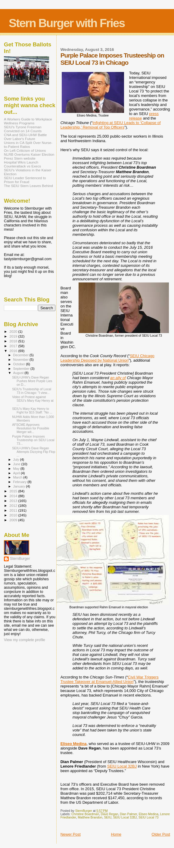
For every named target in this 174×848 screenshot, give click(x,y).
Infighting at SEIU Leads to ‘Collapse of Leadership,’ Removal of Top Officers (111, 124)
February (20, 482)
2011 (13, 510)
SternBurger (20, 558)
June (17, 464)
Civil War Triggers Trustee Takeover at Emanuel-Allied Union (110, 679)
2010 (13, 515)
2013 (13, 501)
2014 (13, 496)
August (19, 373)
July (16, 459)
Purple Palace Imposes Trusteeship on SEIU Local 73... (33, 440)
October (19, 364)
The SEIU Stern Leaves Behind (28, 186)
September (22, 368)
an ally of (118, 378)
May (16, 468)
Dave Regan (109, 814)
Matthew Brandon (90, 817)
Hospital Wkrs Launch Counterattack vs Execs (22, 164)
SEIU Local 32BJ (122, 766)
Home (116, 834)
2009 (13, 520)
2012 (13, 505)
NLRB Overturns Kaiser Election (29, 154)
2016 (13, 351)
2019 (13, 336)
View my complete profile (24, 640)
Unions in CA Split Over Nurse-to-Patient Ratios (28, 144)
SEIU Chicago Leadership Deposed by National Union (107, 358)
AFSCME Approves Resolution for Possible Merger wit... (30, 428)
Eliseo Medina (74, 743)
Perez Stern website (20, 158)
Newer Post (71, 834)
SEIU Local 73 (148, 817)
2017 (13, 346)
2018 (13, 341)
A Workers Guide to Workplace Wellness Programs (28, 121)
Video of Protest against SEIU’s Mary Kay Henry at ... (33, 400)
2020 (13, 331)
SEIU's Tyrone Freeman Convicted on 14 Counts (23, 129)
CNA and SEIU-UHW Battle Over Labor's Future (25, 137)
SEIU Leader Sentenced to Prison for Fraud (25, 180)
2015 (13, 491)
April (17, 473)
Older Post (161, 834)
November (21, 359)
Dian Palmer (128, 814)
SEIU (107, 817)
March (18, 477)
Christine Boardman (85, 814)
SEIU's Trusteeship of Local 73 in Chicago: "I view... (31, 390)
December (21, 355)
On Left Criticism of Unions (25, 150)
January (19, 486)
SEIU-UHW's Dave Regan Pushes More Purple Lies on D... (32, 381)
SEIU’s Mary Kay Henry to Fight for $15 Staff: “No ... (32, 410)
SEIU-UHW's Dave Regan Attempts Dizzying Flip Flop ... (33, 451)
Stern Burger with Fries (67, 23)
